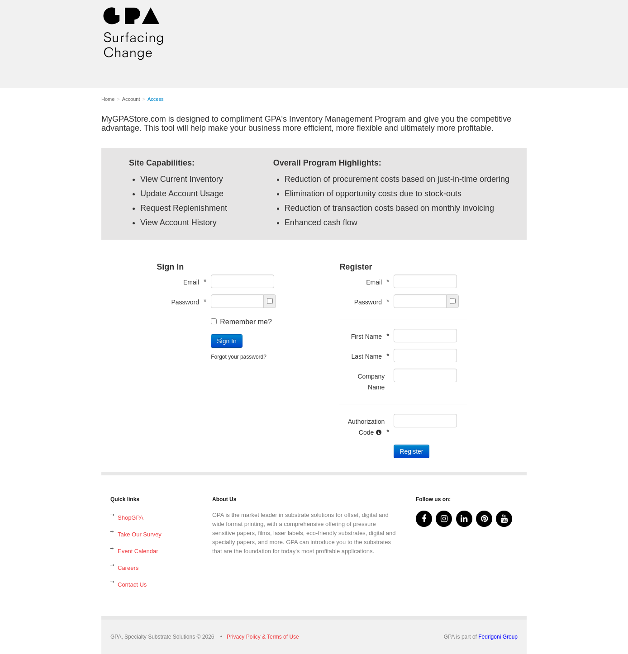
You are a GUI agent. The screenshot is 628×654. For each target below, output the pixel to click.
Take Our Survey (140, 534)
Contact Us (132, 584)
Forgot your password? (238, 357)
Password (186, 302)
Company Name (371, 382)
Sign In (227, 341)
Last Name (368, 356)
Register (411, 451)
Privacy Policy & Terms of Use (263, 637)
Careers (128, 567)
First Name (368, 336)
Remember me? (241, 322)
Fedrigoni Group (498, 637)
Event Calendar (138, 551)
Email (192, 282)
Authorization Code (366, 427)
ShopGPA (130, 517)
